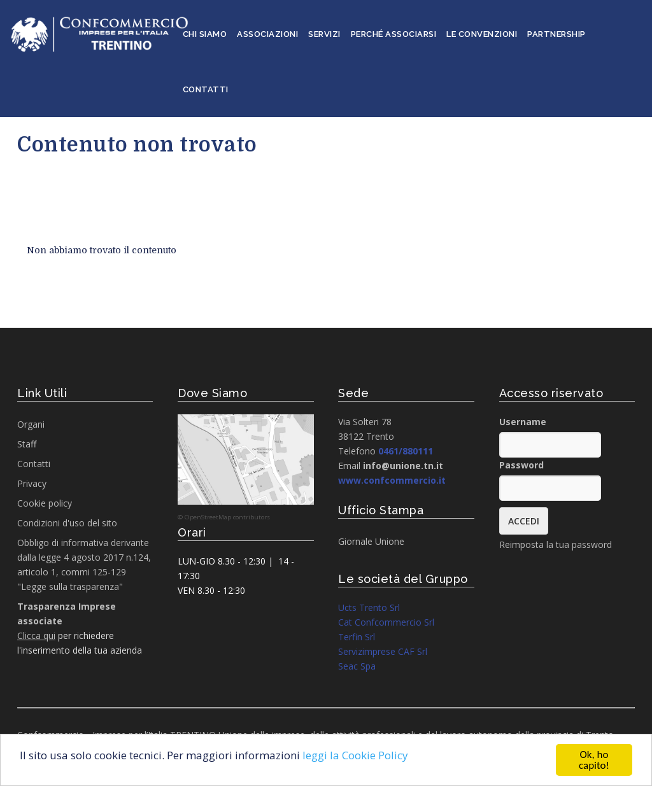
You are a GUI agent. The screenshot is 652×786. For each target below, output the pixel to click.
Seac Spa (357, 666)
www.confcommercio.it (392, 480)
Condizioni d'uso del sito (67, 523)
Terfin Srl (356, 637)
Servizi (324, 34)
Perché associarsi (394, 34)
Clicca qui (36, 635)
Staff (26, 444)
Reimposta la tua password (555, 544)
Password (521, 465)
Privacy (31, 483)
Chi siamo (205, 34)
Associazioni (267, 34)
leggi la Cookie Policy (355, 755)
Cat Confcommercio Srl (386, 622)
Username (522, 422)
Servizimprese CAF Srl (382, 651)
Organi (31, 424)
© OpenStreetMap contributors (224, 517)
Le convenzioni (481, 34)
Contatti (206, 89)
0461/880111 (405, 451)
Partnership (556, 34)
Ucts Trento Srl (369, 607)
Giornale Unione (371, 541)
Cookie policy (44, 503)
